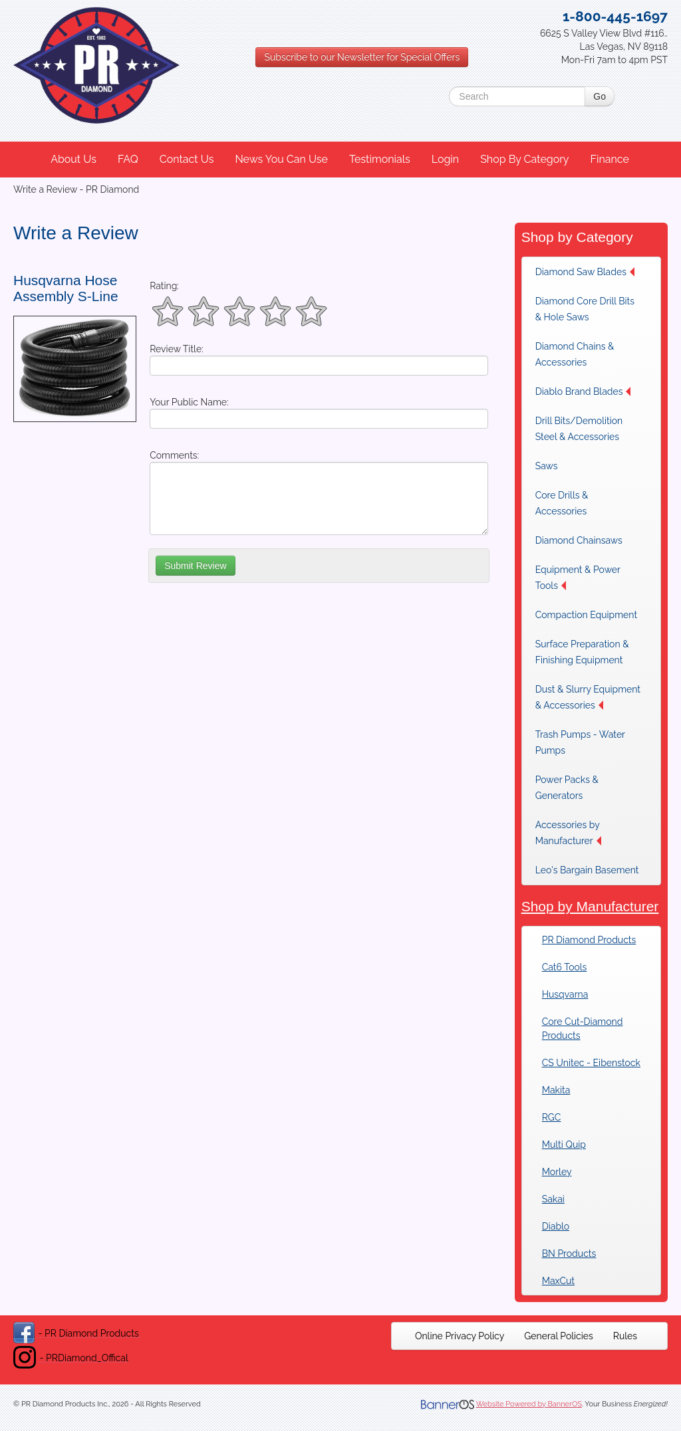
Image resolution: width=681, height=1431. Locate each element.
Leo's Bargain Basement (587, 870)
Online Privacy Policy (459, 1336)
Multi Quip (564, 1144)
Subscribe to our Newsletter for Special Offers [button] (362, 57)
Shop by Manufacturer (590, 906)
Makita (556, 1090)
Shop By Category (524, 159)
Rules (625, 1336)
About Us (73, 159)
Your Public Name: (189, 402)
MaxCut (558, 1280)
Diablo (555, 1226)
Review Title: (177, 349)
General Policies (558, 1336)
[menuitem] (74, 159)
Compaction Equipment (586, 614)
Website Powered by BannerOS (529, 1404)
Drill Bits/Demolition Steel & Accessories (579, 428)
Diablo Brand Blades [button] (583, 391)
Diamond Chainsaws (578, 540)
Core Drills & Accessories (562, 503)
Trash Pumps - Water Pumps (580, 742)
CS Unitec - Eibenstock (591, 1062)
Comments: (174, 455)
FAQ (128, 159)
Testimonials (379, 159)
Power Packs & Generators (567, 787)
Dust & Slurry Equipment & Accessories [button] (587, 697)
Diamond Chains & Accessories (574, 354)
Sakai (553, 1199)
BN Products (569, 1253)
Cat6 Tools (564, 967)
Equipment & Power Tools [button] (577, 577)
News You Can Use (281, 159)
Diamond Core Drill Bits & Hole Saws (584, 309)
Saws (546, 466)
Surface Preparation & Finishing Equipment (582, 652)
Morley (557, 1171)
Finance (609, 159)
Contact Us (187, 159)
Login (445, 159)
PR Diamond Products (589, 940)
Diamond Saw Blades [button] (584, 272)
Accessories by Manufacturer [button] (568, 833)
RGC (551, 1117)
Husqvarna (565, 994)
